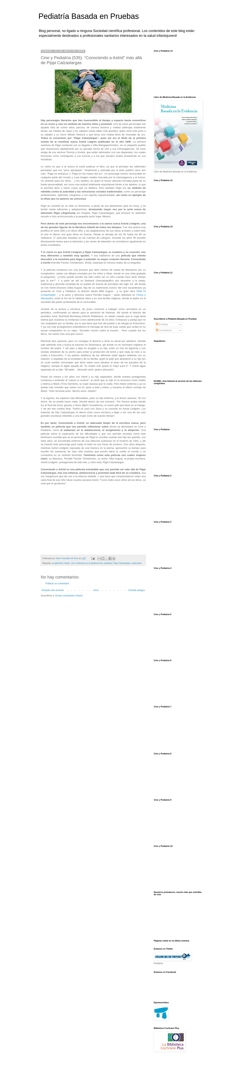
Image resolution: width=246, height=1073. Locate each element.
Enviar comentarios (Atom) (69, 595)
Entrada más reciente (53, 590)
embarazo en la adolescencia (89, 563)
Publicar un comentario (57, 583)
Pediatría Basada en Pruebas (88, 16)
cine (73, 563)
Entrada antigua (136, 590)
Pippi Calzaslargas (121, 563)
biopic (67, 563)
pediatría (108, 563)
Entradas (162, 324)
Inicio (96, 590)
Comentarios (164, 330)
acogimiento (57, 563)
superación (137, 563)
